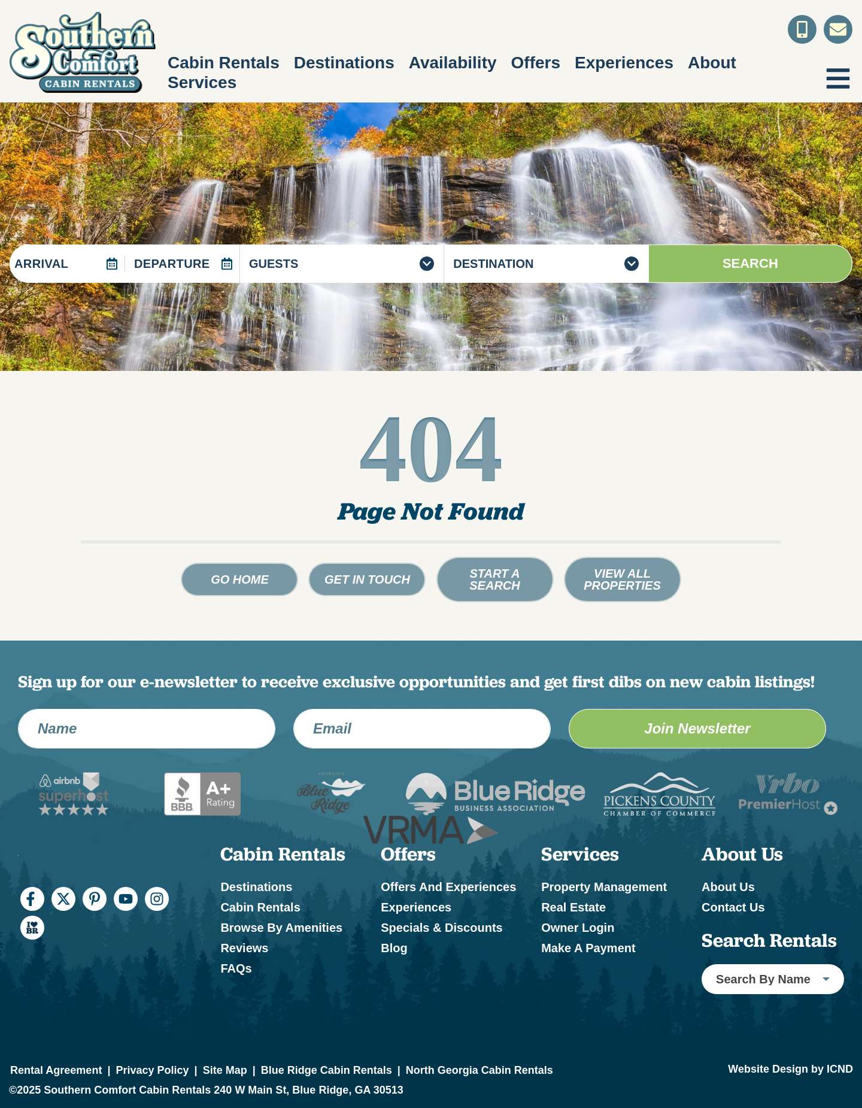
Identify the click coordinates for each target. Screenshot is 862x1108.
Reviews (244, 948)
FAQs (235, 968)
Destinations (344, 62)
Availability (453, 62)
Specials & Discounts (441, 927)
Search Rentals (769, 940)
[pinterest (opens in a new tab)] (95, 899)
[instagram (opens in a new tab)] (157, 899)
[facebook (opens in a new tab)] (32, 899)
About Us (728, 886)
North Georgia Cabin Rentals (479, 1070)
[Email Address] (422, 728)
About (712, 62)
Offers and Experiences (448, 886)
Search (750, 263)
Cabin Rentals (224, 62)
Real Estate (573, 907)
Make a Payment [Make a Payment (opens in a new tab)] (588, 948)
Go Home (240, 579)
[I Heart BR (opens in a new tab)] (32, 928)
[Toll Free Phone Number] (802, 29)
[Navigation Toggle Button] (838, 78)
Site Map (225, 1070)
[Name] (146, 728)
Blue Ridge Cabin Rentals (326, 1070)
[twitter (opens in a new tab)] (63, 899)
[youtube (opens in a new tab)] (126, 899)
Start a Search (494, 579)
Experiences (624, 62)
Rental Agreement (56, 1070)
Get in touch (367, 579)
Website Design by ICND (790, 1069)
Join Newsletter (697, 728)
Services (202, 82)
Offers (535, 62)
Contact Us (733, 907)
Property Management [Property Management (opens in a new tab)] (604, 886)
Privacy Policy (152, 1070)
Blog (394, 948)
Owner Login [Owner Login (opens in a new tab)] (577, 927)
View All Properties (622, 579)
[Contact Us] (838, 29)
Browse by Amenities (281, 927)
